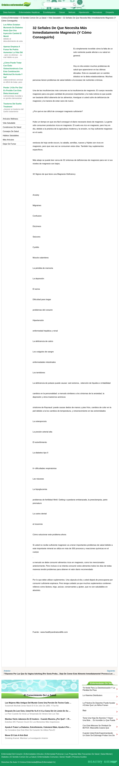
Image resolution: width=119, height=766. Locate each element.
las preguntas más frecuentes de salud (82, 754)
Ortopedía (110, 12)
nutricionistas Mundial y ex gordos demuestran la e (13, 98)
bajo (84, 710)
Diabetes (5, 757)
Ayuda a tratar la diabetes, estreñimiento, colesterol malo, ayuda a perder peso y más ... (38, 727)
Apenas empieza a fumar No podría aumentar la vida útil (13, 49)
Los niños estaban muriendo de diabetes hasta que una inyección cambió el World (13, 30)
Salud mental (106, 754)
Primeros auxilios (79, 757)
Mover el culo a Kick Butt (16, 735)
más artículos (8, 140)
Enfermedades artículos (34, 754)
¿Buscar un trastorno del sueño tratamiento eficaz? (13, 111)
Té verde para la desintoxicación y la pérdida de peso (99, 689)
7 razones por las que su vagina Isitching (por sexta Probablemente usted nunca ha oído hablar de (32, 674)
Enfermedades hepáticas (29, 12)
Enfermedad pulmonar (54, 754)
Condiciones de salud (12, 127)
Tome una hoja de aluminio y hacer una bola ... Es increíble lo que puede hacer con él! (99, 719)
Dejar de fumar (9, 144)
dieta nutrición (9, 12)
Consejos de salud (11, 131)
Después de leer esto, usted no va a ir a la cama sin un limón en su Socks (38, 711)
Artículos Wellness (10, 119)
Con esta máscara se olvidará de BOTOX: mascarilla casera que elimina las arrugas (97, 727)
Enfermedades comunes (48, 757)
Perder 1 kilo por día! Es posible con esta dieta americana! (13, 90)
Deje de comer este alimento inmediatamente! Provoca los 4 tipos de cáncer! (87, 674)
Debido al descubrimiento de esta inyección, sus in (13, 41)
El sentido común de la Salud (33, 18)
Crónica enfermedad (9, 18)
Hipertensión (84, 12)
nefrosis (71, 12)
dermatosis (97, 12)
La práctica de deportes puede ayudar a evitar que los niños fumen (99, 704)
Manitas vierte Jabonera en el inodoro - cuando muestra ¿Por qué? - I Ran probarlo (38, 719)
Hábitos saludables (11, 136)
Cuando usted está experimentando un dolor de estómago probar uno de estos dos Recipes (99, 734)
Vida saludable (54, 18)
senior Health (65, 757)
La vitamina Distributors (92, 695)
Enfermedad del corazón (11, 754)
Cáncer (62, 12)
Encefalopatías (49, 12)
